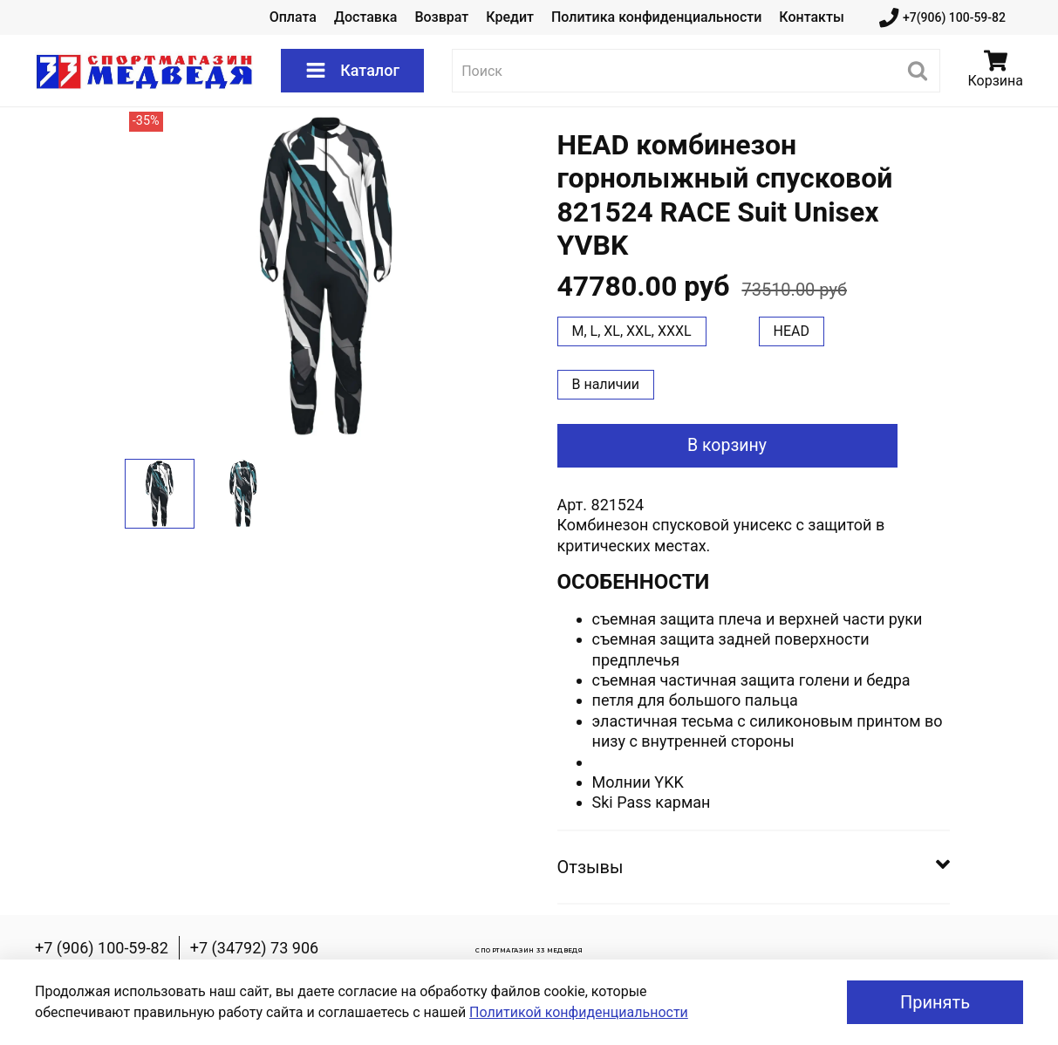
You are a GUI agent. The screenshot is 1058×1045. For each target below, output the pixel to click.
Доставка (365, 17)
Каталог (352, 70)
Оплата (293, 17)
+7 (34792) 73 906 (254, 948)
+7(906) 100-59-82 (942, 18)
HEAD (791, 331)
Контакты (811, 17)
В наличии (606, 384)
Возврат (441, 17)
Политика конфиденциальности (656, 17)
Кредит (510, 17)
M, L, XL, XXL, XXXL (632, 331)
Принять (935, 1002)
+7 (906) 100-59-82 (101, 948)
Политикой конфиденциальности (578, 1012)
